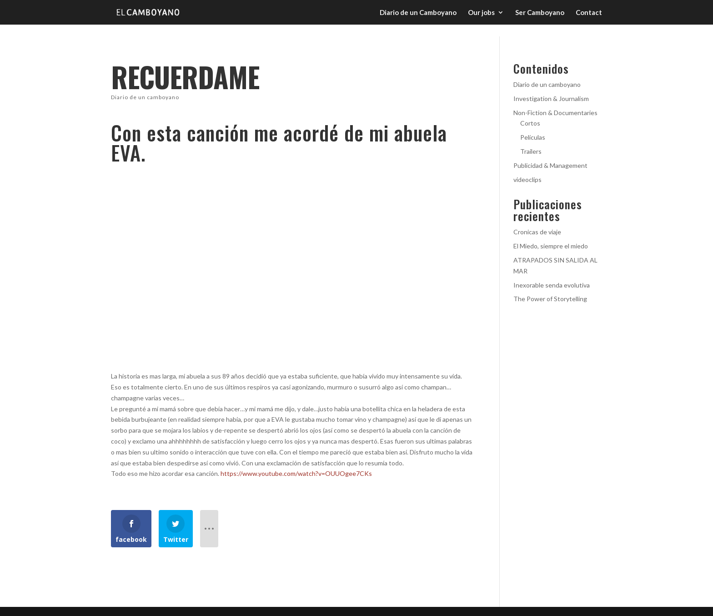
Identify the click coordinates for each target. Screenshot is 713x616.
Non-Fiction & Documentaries (555, 112)
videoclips (527, 179)
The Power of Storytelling (550, 299)
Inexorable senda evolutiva (551, 285)
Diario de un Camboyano (418, 12)
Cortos (530, 123)
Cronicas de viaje (537, 232)
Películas (532, 137)
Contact (589, 12)
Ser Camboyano (539, 12)
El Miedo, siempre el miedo (550, 246)
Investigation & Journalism (551, 98)
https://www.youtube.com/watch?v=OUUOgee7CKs (297, 473)
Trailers (531, 151)
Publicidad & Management (550, 165)
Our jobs (481, 12)
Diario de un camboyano (145, 97)
